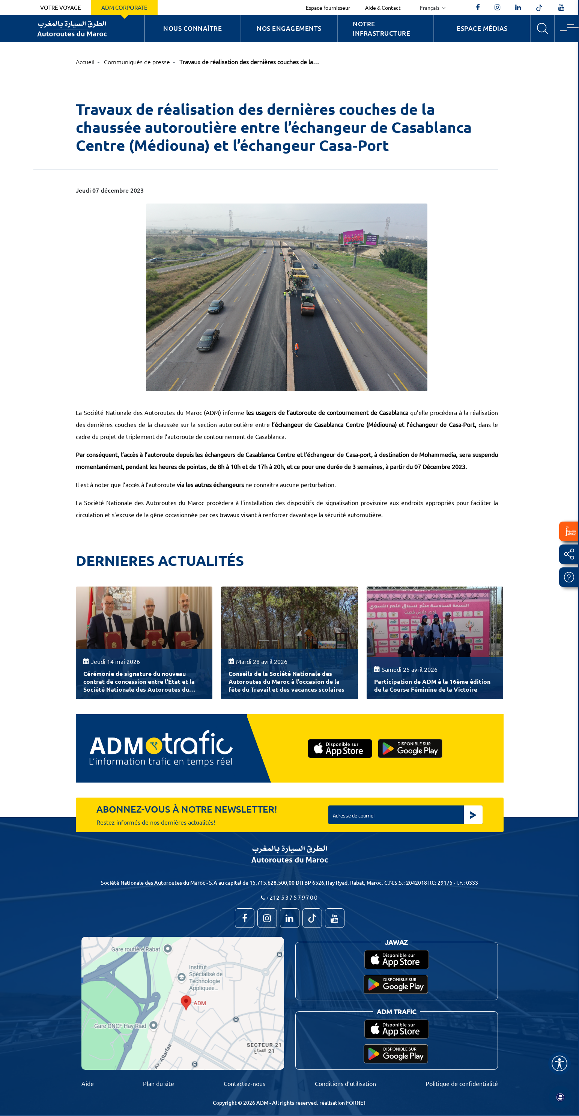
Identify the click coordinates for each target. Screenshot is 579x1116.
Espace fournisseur (328, 7)
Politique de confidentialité (462, 1083)
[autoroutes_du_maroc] (497, 7)
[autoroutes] (518, 7)
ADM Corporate (124, 7)
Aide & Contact (383, 7)
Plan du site (158, 1083)
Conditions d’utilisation (345, 1083)
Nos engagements (289, 28)
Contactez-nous (244, 1083)
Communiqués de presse (137, 61)
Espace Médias (482, 28)
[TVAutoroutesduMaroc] (561, 7)
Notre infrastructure (381, 29)
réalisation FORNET (342, 1102)
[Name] (559, 1063)
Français (430, 7)
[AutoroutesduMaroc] (478, 7)
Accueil (85, 61)
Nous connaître (192, 28)
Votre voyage (60, 7)
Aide (87, 1083)
